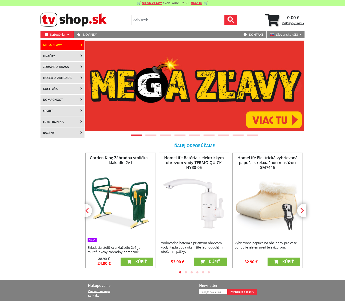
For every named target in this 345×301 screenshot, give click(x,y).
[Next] (295, 85)
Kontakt (253, 34)
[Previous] (94, 85)
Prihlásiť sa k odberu (242, 291)
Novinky (87, 34)
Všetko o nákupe (99, 291)
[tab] (285, 20)
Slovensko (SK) (284, 34)
